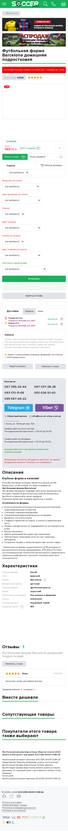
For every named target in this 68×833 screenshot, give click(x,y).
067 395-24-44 (15, 387)
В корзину (34, 279)
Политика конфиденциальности (19, 809)
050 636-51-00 (44, 393)
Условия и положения (14, 812)
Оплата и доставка (12, 804)
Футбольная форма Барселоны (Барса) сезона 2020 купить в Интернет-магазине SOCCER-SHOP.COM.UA (31, 754)
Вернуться (12, 13)
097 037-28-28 (45, 387)
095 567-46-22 (15, 399)
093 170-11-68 (14, 393)
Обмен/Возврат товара (14, 806)
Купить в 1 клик (34, 296)
